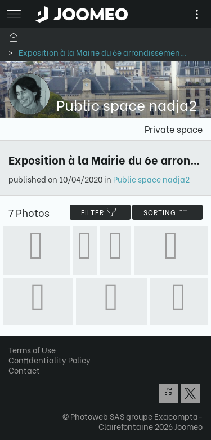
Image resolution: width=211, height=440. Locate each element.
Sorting (167, 212)
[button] (30, 382)
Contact (24, 370)
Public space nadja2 (151, 179)
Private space (174, 128)
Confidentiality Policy (49, 360)
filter (100, 212)
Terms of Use (32, 349)
